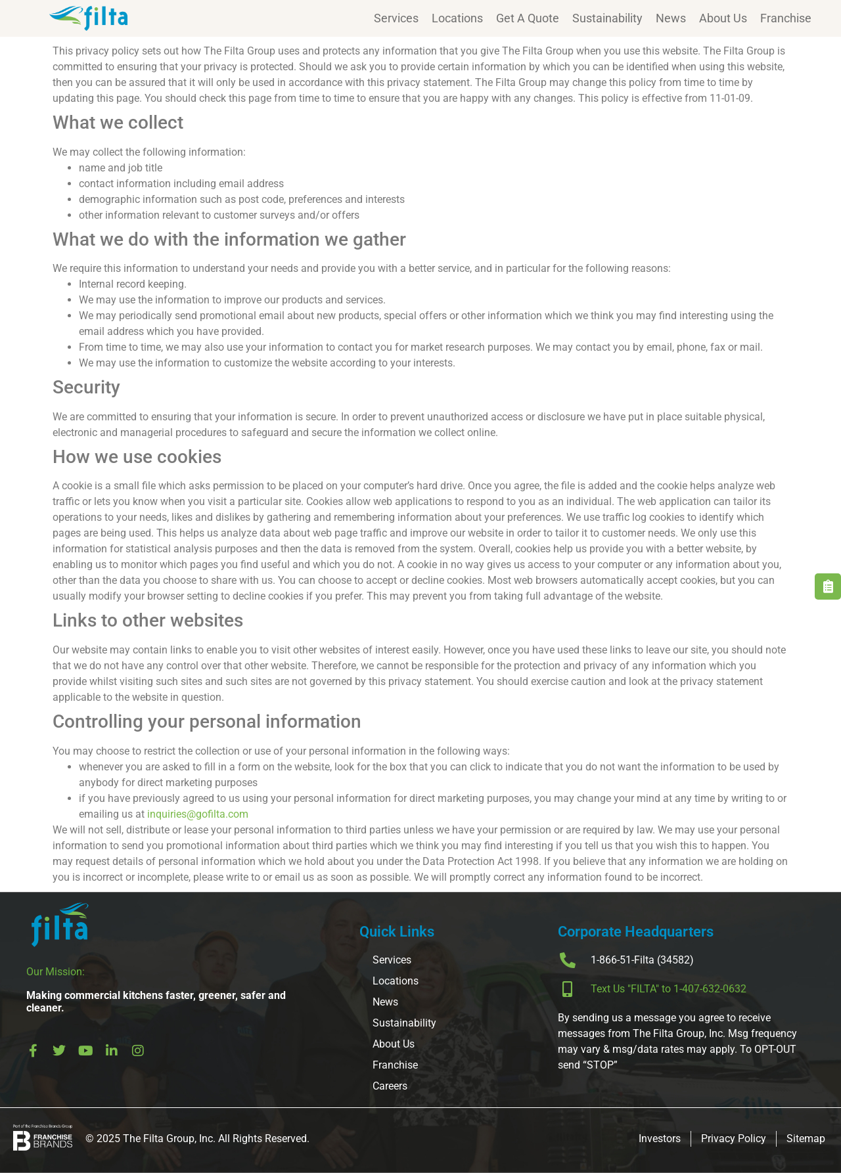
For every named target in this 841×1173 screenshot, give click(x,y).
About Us (723, 18)
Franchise (785, 18)
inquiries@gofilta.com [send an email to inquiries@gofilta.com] (197, 814)
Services (396, 18)
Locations (457, 18)
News (671, 18)
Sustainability (607, 18)
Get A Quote (527, 18)
